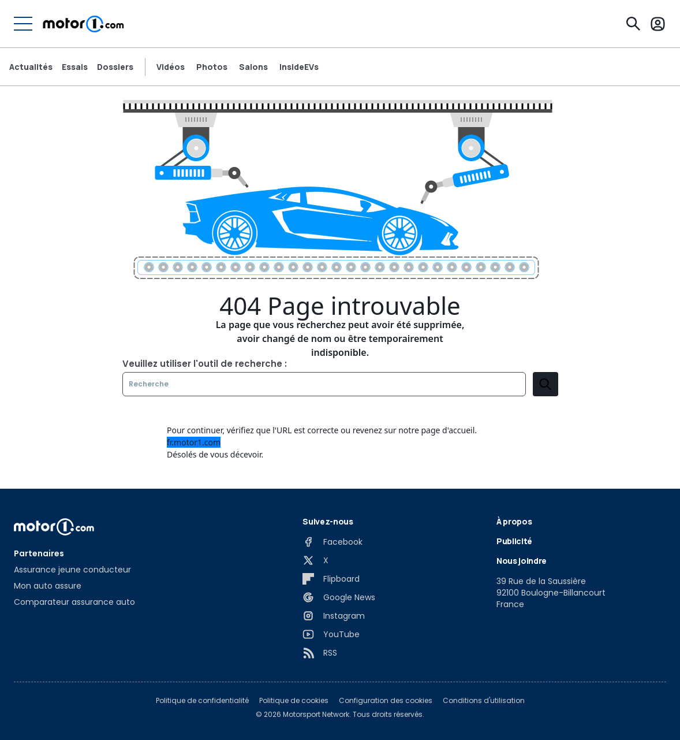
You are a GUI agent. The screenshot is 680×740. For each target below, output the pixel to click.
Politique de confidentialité (202, 700)
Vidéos (170, 67)
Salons (253, 67)
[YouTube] (331, 634)
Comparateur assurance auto (74, 602)
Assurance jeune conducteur (72, 569)
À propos (514, 521)
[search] (545, 384)
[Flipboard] (331, 579)
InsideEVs (299, 67)
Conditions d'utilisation (484, 700)
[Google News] (338, 597)
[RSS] (319, 653)
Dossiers (115, 67)
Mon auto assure (47, 585)
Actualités (31, 67)
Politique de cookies (293, 700)
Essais (75, 67)
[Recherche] (633, 24)
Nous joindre (521, 560)
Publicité (514, 541)
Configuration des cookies (385, 700)
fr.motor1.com (194, 442)
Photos (211, 67)
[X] (315, 560)
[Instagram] (333, 616)
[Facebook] (332, 542)
